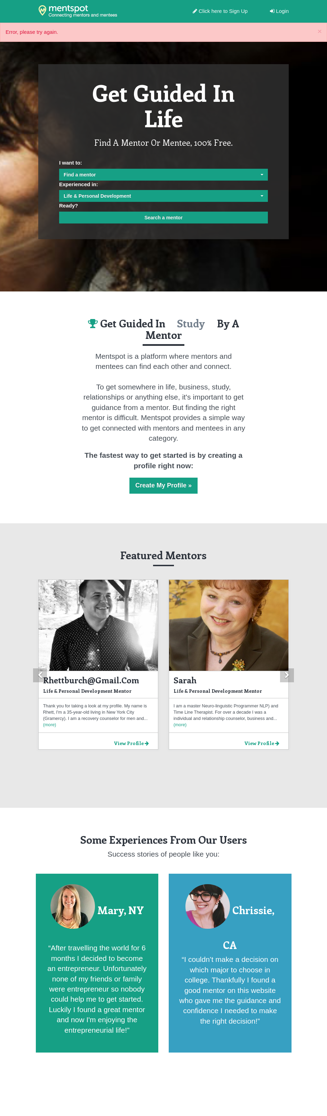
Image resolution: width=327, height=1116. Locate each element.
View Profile (131, 743)
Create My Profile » (163, 485)
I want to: (70, 163)
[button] (40, 675)
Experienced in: (78, 184)
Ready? (68, 205)
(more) (49, 724)
